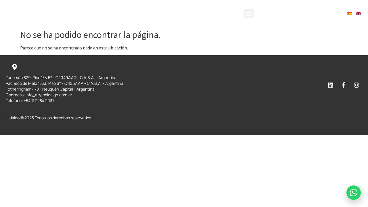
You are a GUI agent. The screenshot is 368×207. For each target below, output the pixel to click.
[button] (249, 13)
